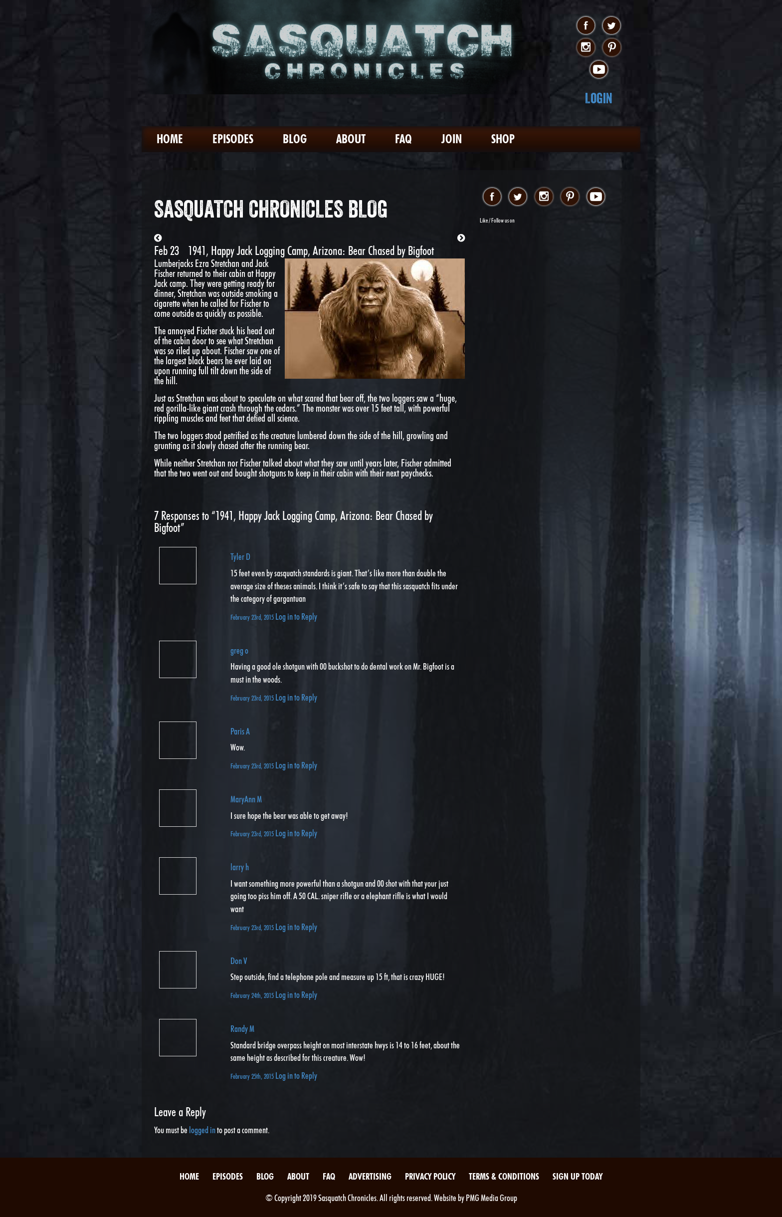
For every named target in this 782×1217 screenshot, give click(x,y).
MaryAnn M (246, 799)
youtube (598, 70)
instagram (585, 48)
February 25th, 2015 (252, 1076)
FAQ (403, 139)
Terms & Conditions (504, 1176)
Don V (238, 961)
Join (451, 139)
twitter (611, 26)
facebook (585, 26)
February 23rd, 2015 (252, 617)
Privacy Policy (430, 1176)
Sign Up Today (577, 1176)
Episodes (232, 139)
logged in (202, 1130)
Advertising (370, 1176)
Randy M (242, 1028)
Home (170, 139)
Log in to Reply (296, 616)
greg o (239, 650)
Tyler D (240, 556)
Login (598, 98)
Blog (295, 139)
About (351, 139)
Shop (503, 139)
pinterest (611, 48)
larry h (239, 867)
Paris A (240, 731)
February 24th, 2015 (252, 995)
